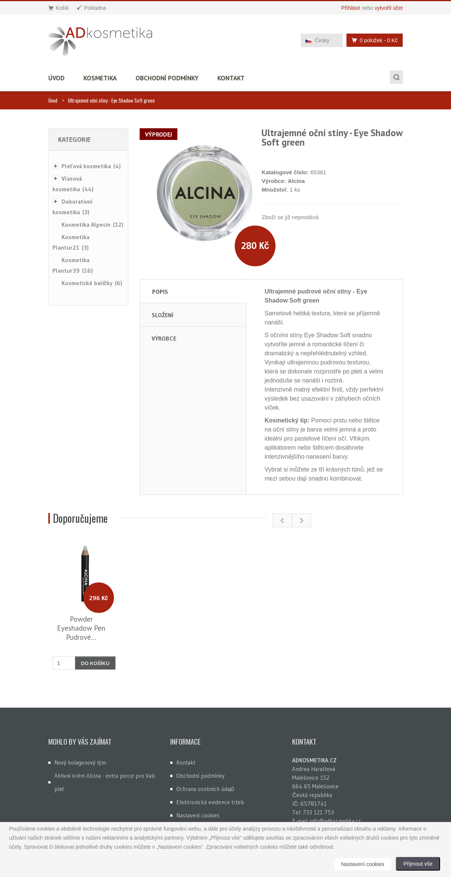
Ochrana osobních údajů (205, 789)
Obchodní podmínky (167, 78)
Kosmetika (100, 78)
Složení (162, 315)
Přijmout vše (418, 864)
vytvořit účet (389, 8)
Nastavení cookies (198, 815)
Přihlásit (350, 8)
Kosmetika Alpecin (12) (92, 224)
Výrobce (164, 338)
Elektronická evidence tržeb (210, 802)
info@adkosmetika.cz (335, 821)
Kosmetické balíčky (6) (92, 283)
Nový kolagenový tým (80, 762)
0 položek (372, 40)
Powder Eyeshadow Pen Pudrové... (81, 628)
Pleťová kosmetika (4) (91, 166)
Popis (160, 291)
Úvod (56, 78)
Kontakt (231, 78)
